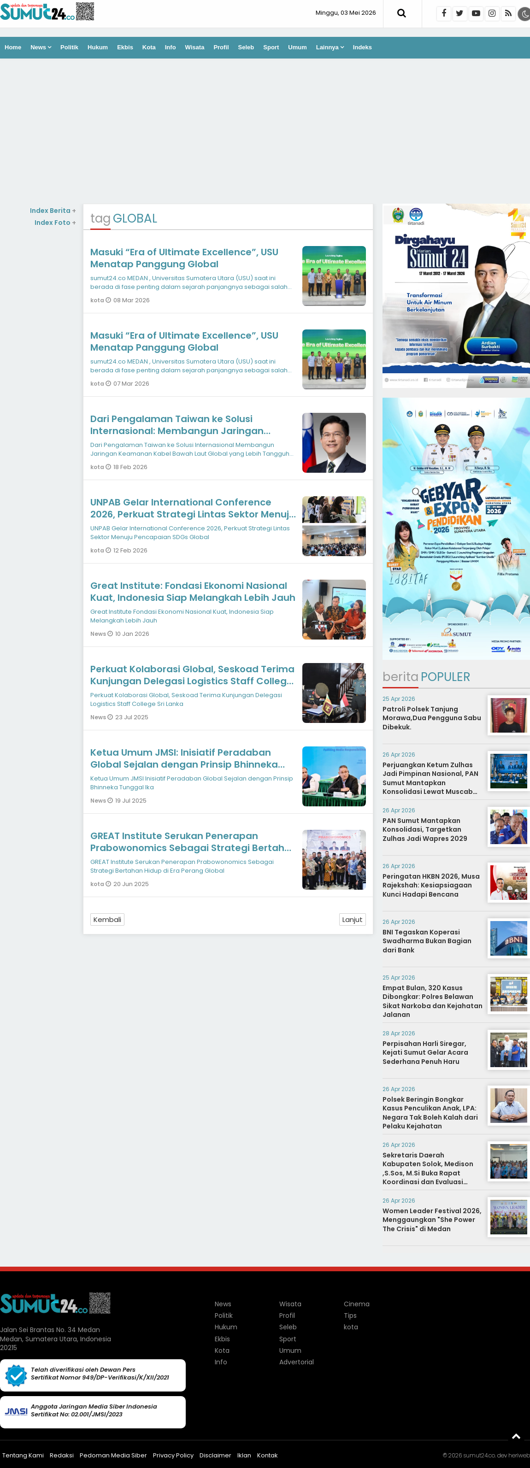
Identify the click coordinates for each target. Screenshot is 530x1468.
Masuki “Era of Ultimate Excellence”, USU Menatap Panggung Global (184, 258)
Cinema (357, 1304)
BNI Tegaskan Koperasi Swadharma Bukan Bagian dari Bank (427, 941)
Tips (350, 1315)
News (38, 47)
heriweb (519, 1455)
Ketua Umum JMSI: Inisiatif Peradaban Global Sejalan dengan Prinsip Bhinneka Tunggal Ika (184, 764)
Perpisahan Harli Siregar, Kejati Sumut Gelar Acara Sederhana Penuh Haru (425, 1052)
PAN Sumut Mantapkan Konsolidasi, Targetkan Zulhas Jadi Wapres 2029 (425, 829)
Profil (221, 47)
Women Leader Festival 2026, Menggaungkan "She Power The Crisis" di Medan (432, 1219)
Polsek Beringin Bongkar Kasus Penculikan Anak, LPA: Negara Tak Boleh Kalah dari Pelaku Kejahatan (430, 1113)
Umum (297, 47)
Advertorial (296, 1362)
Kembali (107, 919)
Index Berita (53, 210)
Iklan (244, 1455)
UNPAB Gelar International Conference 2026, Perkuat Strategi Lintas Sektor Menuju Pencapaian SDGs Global (192, 514)
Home (13, 47)
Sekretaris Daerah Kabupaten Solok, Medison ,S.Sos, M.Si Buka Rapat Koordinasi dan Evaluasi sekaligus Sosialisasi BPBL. (428, 1173)
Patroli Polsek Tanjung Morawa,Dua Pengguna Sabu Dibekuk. (432, 718)
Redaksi (62, 1455)
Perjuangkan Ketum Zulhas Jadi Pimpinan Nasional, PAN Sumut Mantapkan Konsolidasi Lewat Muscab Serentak (430, 782)
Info (170, 47)
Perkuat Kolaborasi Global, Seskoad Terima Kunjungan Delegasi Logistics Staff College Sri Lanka (192, 681)
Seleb (246, 47)
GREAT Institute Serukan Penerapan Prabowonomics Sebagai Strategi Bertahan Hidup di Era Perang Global (193, 847)
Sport (271, 47)
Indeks (362, 47)
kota (98, 300)
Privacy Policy (173, 1455)
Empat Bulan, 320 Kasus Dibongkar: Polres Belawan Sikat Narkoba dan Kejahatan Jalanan (433, 1001)
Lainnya (327, 47)
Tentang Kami (23, 1455)
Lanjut (352, 919)
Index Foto (55, 222)
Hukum (98, 47)
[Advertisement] (265, 132)
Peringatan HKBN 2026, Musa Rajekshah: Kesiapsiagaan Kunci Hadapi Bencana (431, 885)
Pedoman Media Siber (113, 1455)
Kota (149, 47)
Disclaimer (215, 1455)
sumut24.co (479, 1455)
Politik (69, 47)
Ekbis (125, 47)
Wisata (195, 47)
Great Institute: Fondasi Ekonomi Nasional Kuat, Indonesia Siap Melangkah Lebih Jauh (192, 591)
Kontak (267, 1455)
